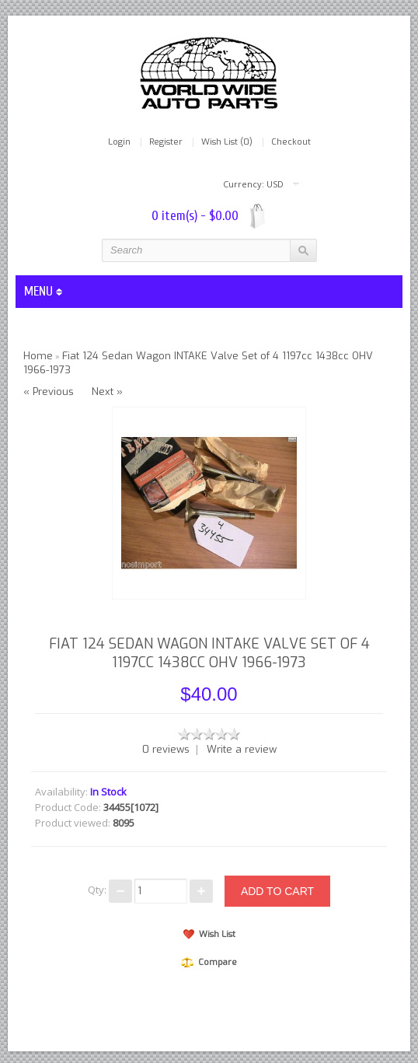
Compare (209, 962)
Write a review (242, 749)
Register (166, 142)
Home (38, 355)
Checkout (291, 142)
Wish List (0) (227, 142)
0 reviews (166, 749)
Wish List (209, 934)
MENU (43, 291)
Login (119, 142)
